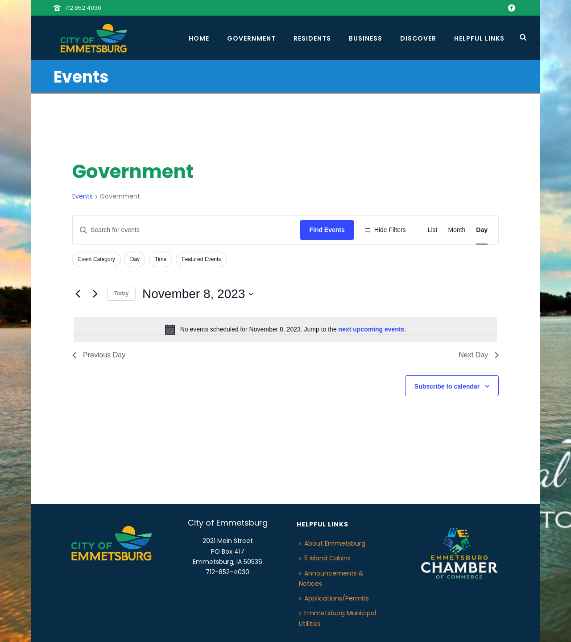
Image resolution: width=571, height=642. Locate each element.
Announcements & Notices (331, 578)
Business (365, 38)
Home (199, 38)
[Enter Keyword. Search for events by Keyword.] (186, 230)
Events (82, 196)
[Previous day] (77, 294)
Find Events (326, 229)
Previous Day (98, 355)
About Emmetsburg (332, 543)
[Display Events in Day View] (482, 230)
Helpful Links (479, 38)
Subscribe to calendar (447, 386)
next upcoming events (372, 329)
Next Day (479, 355)
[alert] (285, 329)
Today (121, 293)
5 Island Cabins (325, 558)
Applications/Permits (334, 598)
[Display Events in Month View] (456, 230)
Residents (312, 38)
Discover (418, 38)
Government (251, 38)
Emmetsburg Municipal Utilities (337, 618)
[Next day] (95, 294)
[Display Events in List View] (433, 230)
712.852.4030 (83, 8)
